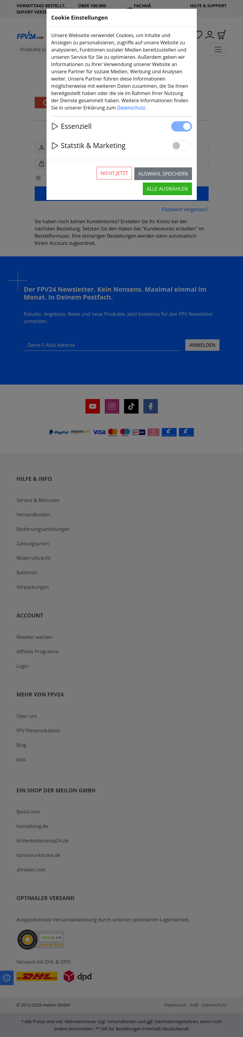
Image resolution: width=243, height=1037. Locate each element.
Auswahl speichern (163, 173)
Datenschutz (131, 107)
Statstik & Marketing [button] (88, 145)
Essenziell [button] (71, 126)
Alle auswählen (167, 189)
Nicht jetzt (114, 173)
